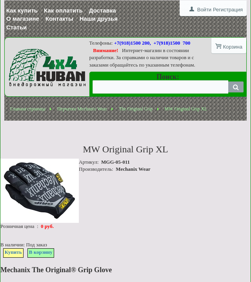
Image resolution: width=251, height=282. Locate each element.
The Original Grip (136, 109)
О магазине (22, 18)
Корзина (232, 47)
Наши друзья (99, 18)
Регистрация (228, 10)
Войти (204, 10)
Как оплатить (63, 10)
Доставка (102, 10)
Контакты (59, 18)
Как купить (22, 10)
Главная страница (27, 109)
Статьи (16, 27)
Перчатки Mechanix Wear (82, 109)
